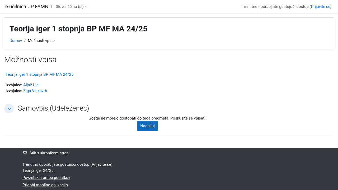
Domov (16, 40)
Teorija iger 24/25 (38, 170)
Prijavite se (320, 6)
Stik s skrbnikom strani (45, 153)
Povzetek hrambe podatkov (46, 177)
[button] (9, 108)
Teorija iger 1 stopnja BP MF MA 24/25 (39, 74)
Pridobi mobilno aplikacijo (45, 185)
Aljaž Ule (31, 85)
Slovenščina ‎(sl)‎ (70, 6)
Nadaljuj (147, 126)
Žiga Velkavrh (35, 90)
